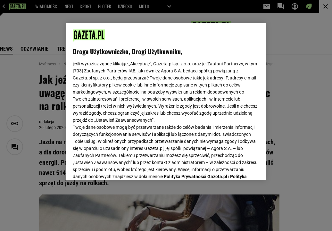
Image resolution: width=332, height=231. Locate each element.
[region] (166, 101)
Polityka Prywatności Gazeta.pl (195, 95)
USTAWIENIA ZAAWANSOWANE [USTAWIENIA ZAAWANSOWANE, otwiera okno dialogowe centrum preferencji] (115, 167)
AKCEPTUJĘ (238, 167)
